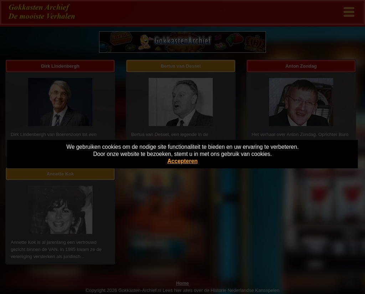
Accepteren (183, 161)
